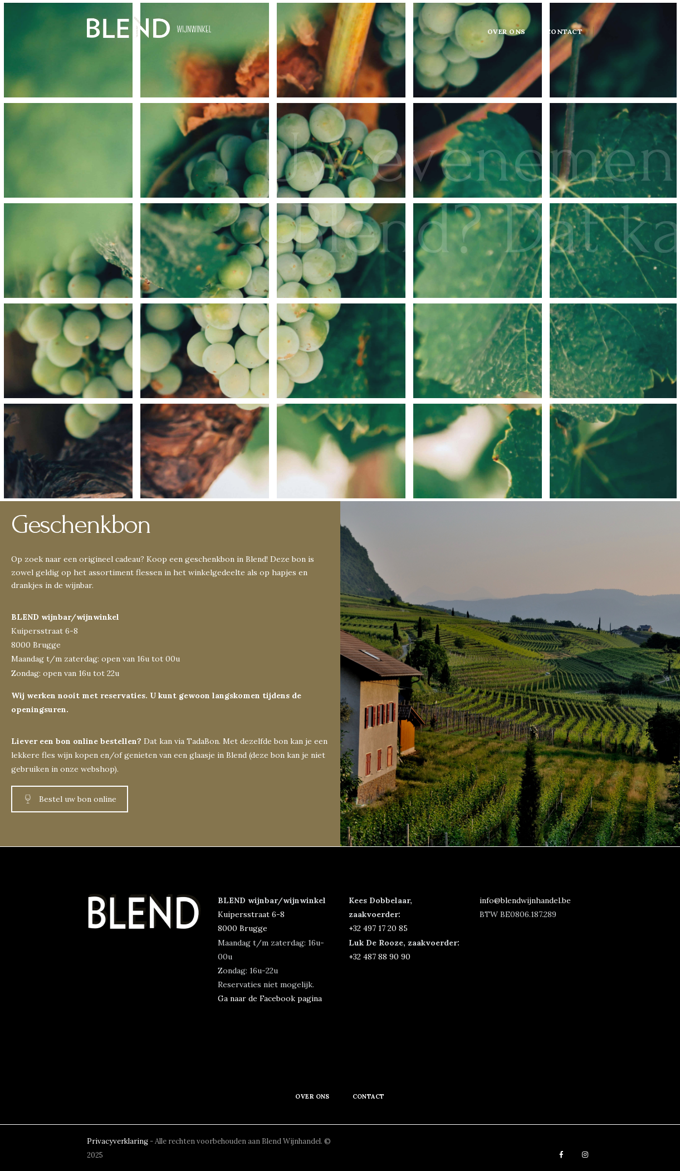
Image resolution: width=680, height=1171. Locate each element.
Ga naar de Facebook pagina (270, 998)
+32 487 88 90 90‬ (379, 957)
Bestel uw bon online (69, 799)
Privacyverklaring (118, 1141)
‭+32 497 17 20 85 (378, 928)
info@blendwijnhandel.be (525, 900)
